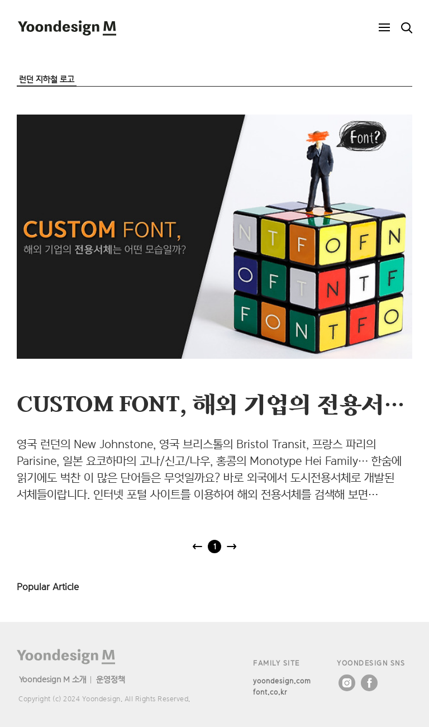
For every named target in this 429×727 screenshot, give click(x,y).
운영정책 (110, 679)
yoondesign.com (282, 681)
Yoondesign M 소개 (53, 679)
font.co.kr (270, 692)
